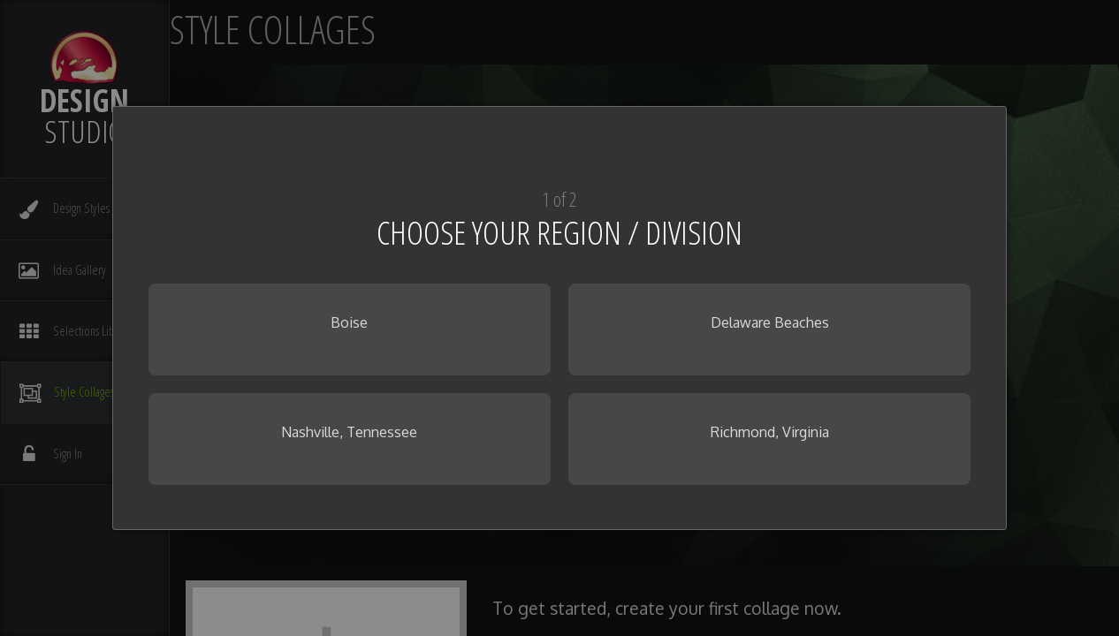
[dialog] (560, 318)
